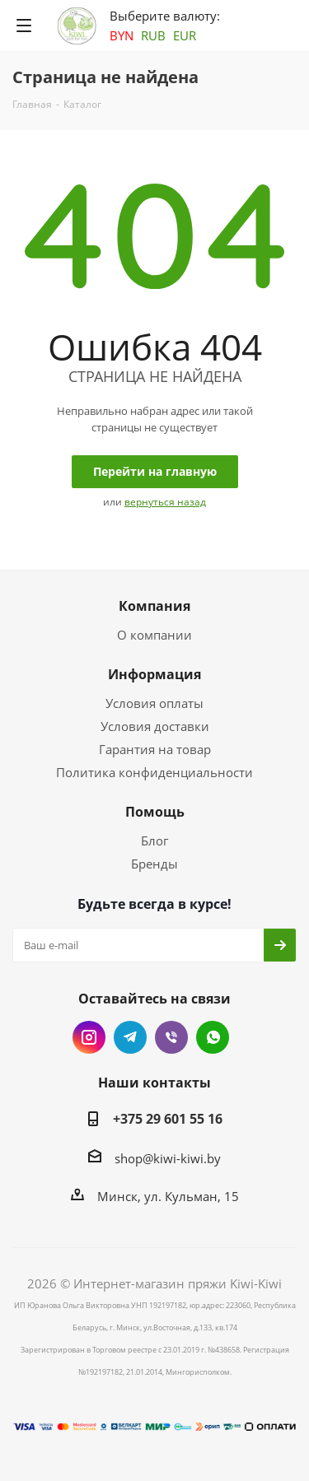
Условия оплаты (154, 703)
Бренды (154, 863)
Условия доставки (155, 726)
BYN (121, 35)
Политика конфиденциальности (154, 772)
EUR (184, 35)
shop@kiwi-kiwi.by (168, 1158)
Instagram (89, 1037)
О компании (154, 634)
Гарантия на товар (155, 749)
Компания (154, 606)
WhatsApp (212, 1037)
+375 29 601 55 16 (167, 1119)
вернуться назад (165, 502)
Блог (154, 840)
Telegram (130, 1037)
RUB (153, 35)
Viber (171, 1037)
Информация (154, 674)
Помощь (155, 812)
